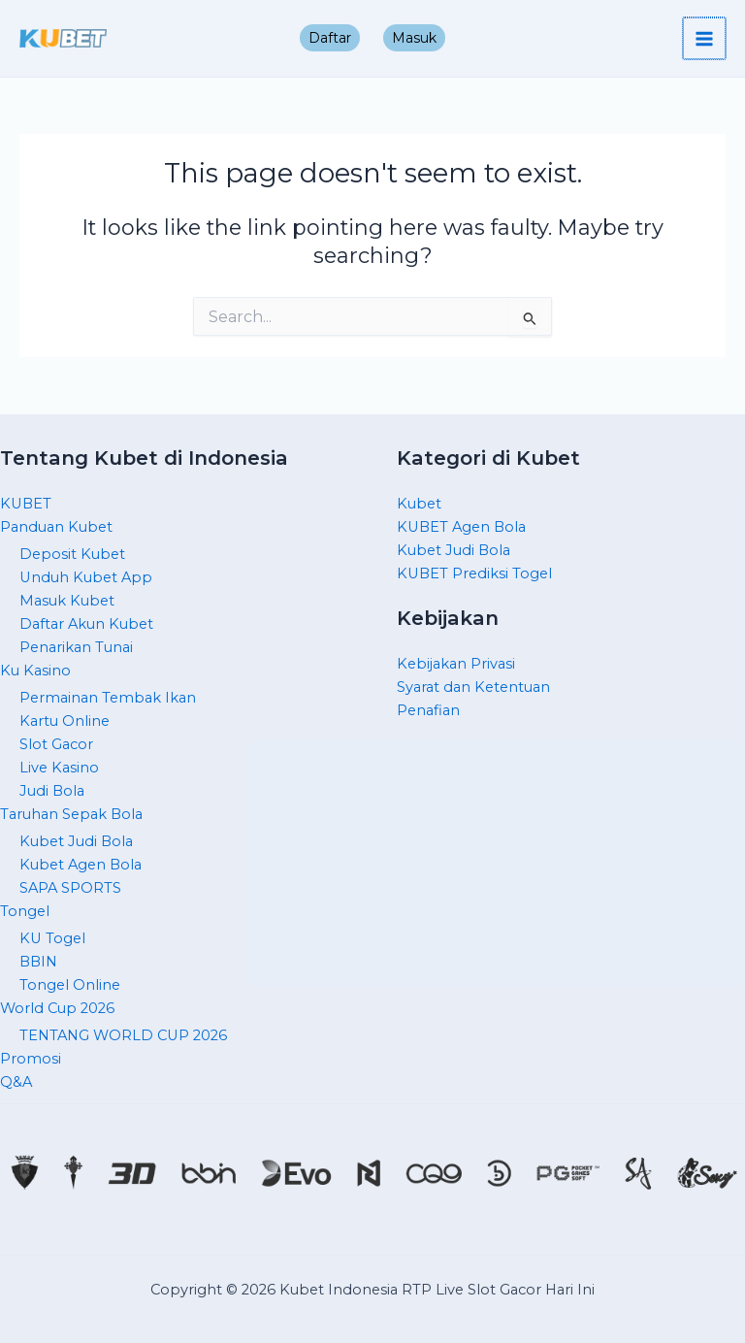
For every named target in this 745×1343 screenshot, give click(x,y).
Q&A (16, 1082)
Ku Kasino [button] (35, 670)
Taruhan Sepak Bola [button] (71, 814)
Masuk (414, 38)
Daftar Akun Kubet (86, 624)
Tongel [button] (24, 911)
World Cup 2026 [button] (57, 1008)
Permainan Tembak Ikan (107, 697)
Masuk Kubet (66, 600)
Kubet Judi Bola (76, 841)
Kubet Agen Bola (80, 864)
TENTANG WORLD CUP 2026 (123, 1035)
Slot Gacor (56, 744)
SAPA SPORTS (70, 888)
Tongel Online (69, 985)
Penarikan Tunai (76, 647)
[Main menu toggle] (705, 38)
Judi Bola (51, 791)
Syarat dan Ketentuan (473, 687)
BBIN (38, 961)
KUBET (25, 503)
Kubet (419, 503)
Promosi (30, 1058)
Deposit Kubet (72, 554)
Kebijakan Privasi (456, 663)
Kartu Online (64, 721)
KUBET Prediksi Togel (474, 573)
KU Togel (52, 938)
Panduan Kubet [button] (56, 527)
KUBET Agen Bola (461, 527)
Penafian (428, 710)
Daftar (329, 38)
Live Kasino (59, 767)
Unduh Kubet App (85, 577)
